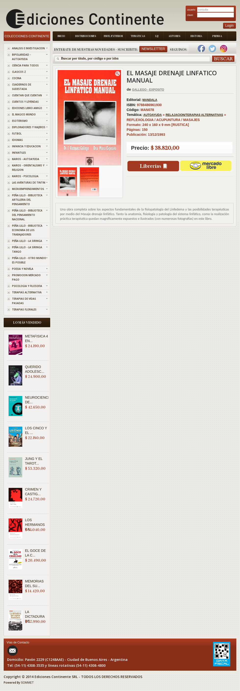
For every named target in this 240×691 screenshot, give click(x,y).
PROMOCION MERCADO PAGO (26, 277)
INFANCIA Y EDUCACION (26, 146)
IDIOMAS (17, 140)
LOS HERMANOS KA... (35, 524)
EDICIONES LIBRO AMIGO (27, 108)
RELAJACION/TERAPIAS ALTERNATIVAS (194, 115)
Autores (174, 36)
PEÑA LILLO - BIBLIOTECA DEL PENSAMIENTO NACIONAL (27, 215)
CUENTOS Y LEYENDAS (25, 101)
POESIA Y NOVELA (22, 269)
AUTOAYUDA (152, 115)
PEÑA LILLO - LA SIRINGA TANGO (27, 249)
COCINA (16, 78)
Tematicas (138, 36)
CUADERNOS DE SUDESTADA (21, 87)
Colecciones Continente (27, 36)
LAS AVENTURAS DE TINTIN (28, 182)
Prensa (217, 36)
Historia (196, 36)
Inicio (61, 36)
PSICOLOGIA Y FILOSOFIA (27, 286)
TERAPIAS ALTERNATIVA (27, 292)
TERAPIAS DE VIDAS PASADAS (24, 301)
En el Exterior (113, 36)
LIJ (156, 36)
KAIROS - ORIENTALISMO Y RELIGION (28, 168)
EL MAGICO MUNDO (24, 114)
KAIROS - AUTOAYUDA (25, 159)
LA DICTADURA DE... (35, 616)
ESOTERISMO (20, 121)
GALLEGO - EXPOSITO (148, 89)
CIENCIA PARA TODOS (25, 65)
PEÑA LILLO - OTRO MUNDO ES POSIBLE (29, 260)
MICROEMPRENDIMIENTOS (28, 189)
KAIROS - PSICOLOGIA (25, 176)
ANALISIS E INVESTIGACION (28, 48)
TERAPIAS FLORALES (24, 309)
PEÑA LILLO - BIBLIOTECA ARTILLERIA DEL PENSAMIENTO (27, 200)
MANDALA (150, 100)
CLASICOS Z (19, 72)
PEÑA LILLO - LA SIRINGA (27, 241)
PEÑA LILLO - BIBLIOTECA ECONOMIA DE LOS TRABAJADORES (27, 230)
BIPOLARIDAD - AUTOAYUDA (21, 57)
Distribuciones (85, 36)
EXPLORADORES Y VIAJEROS (28, 127)
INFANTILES (19, 152)
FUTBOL (17, 133)
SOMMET (27, 682)
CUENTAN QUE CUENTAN (27, 95)
